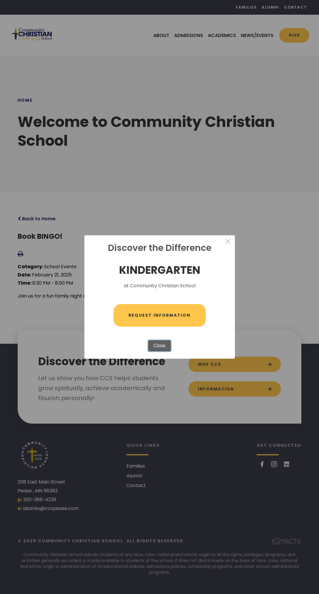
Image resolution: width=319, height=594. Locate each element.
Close (159, 345)
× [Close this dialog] (227, 242)
